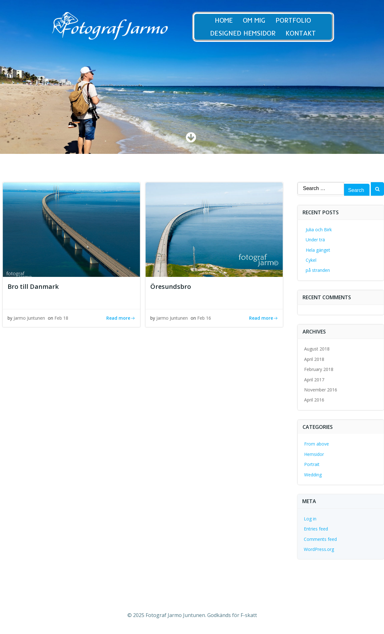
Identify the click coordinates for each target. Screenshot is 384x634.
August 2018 (317, 349)
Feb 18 (61, 318)
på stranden (318, 270)
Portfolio (298, 20)
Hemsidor (314, 454)
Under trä (315, 240)
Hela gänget (318, 250)
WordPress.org (319, 549)
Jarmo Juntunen (29, 318)
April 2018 (314, 359)
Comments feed (320, 539)
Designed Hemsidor (247, 33)
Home (228, 20)
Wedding (313, 475)
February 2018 (318, 369)
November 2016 (320, 390)
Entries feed (316, 529)
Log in (310, 519)
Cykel (311, 260)
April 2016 (314, 400)
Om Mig (259, 20)
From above (316, 444)
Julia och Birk (319, 230)
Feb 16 (204, 318)
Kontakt (305, 33)
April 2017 (314, 380)
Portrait (312, 464)
